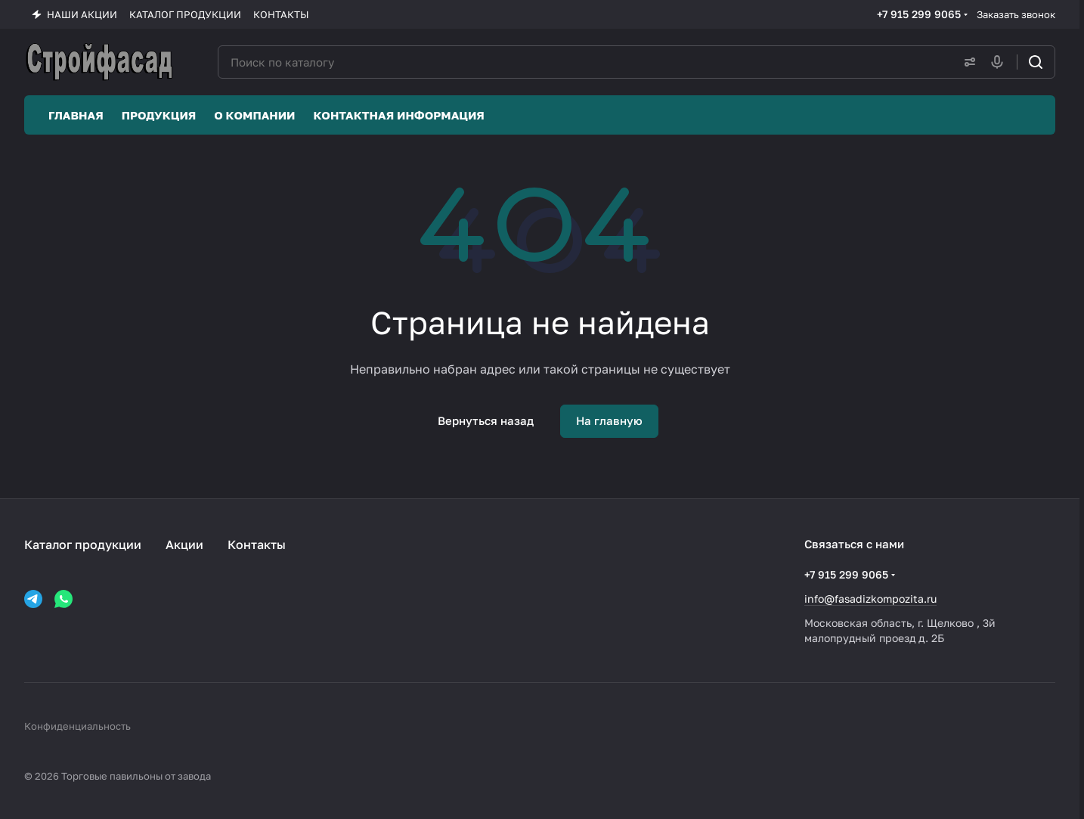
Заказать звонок (1016, 14)
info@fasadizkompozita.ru (870, 598)
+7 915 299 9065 (919, 14)
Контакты (257, 544)
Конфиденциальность (77, 726)
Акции (184, 544)
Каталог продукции (82, 544)
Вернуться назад (486, 420)
